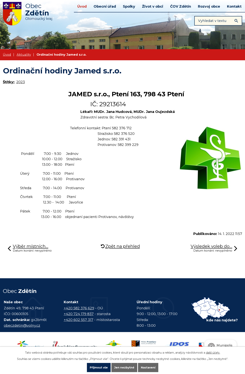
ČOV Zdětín (180, 6)
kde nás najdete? (222, 320)
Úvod (82, 6)
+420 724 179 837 (79, 314)
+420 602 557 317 (78, 320)
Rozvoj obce (209, 6)
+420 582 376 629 (79, 308)
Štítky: (9, 82)
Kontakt (234, 6)
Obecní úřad (105, 6)
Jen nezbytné (124, 367)
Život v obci (152, 6)
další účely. (213, 352)
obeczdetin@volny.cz (22, 325)
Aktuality (24, 54)
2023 (20, 82)
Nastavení (148, 367)
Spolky (129, 6)
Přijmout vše (99, 367)
